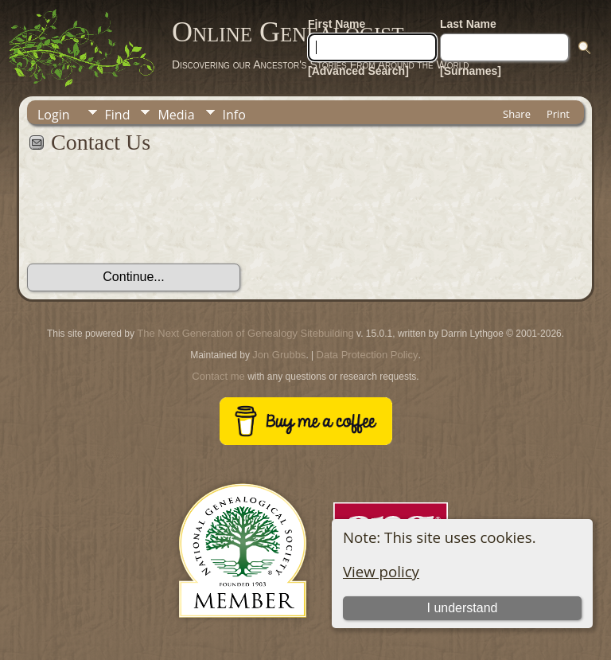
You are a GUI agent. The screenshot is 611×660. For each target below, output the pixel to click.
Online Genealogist (288, 32)
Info (234, 114)
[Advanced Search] (358, 70)
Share (517, 114)
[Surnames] (470, 70)
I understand (461, 608)
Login (53, 114)
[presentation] (148, 217)
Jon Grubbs (279, 355)
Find (117, 114)
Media (176, 114)
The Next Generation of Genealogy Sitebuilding (245, 333)
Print (558, 114)
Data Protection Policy (367, 355)
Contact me (218, 376)
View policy (381, 571)
